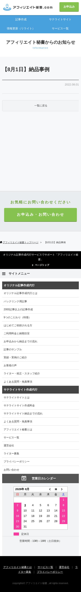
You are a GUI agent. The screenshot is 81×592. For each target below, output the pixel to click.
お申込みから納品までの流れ (20, 341)
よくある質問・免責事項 (18, 381)
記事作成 (21, 19)
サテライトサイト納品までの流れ (23, 413)
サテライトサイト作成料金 (19, 405)
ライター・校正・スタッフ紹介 (22, 373)
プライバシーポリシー (17, 461)
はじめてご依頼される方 (18, 325)
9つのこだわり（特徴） (17, 317)
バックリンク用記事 (15, 301)
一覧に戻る (40, 105)
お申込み (69, 6)
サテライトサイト (60, 19)
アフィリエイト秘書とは (18, 429)
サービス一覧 (60, 28)
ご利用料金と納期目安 (17, 333)
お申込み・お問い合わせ (40, 214)
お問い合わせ (11, 469)
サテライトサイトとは (17, 397)
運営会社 (9, 445)
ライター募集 (11, 453)
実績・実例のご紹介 (15, 357)
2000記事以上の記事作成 (18, 309)
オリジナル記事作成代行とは (20, 293)
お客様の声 (10, 365)
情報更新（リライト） (21, 28)
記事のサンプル (13, 349)
